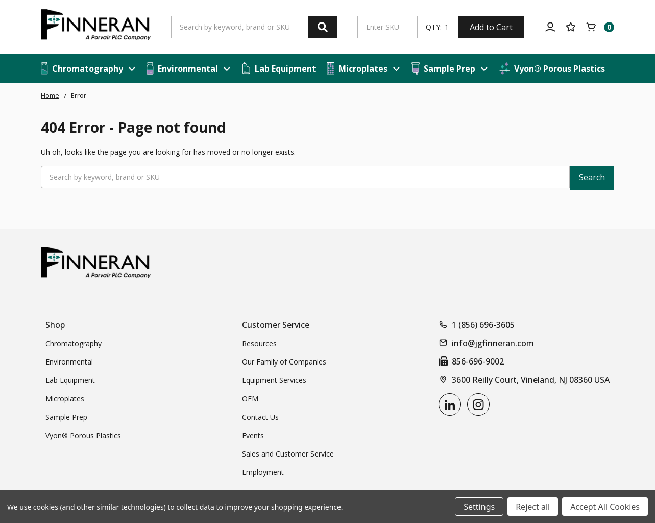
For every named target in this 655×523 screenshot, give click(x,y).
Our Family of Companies (284, 362)
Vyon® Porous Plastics (83, 435)
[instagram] (478, 404)
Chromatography (73, 343)
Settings (479, 506)
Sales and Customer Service (288, 454)
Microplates (64, 398)
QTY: (434, 27)
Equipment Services (274, 380)
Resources (259, 343)
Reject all (533, 506)
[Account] (550, 27)
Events (253, 435)
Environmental (69, 362)
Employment (263, 472)
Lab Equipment (70, 380)
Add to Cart (491, 27)
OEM (250, 398)
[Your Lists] (571, 27)
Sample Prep (66, 417)
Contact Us (260, 417)
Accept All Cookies (605, 506)
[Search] (322, 27)
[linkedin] (449, 404)
